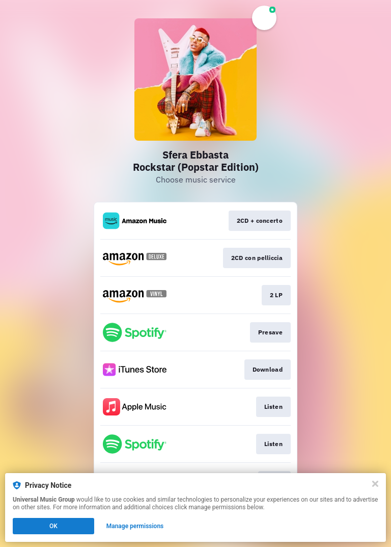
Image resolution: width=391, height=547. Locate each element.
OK (53, 526)
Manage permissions (135, 526)
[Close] (375, 484)
